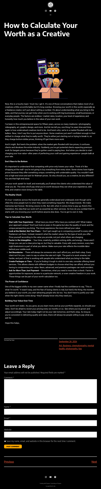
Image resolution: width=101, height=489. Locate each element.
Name (7, 406)
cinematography (79, 345)
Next (94, 461)
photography (71, 348)
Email (7, 418)
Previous (9, 461)
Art (60, 345)
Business (67, 345)
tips (80, 348)
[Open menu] (50, 15)
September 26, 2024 (68, 341)
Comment (9, 377)
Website (7, 429)
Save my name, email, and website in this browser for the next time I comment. (41, 441)
